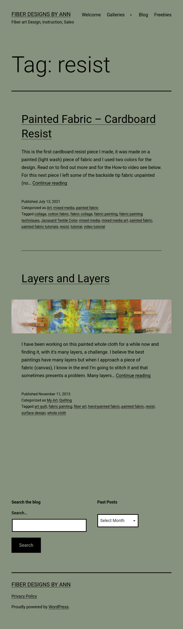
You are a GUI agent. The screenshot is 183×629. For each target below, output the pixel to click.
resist (64, 226)
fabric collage (81, 214)
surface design (34, 413)
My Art (52, 400)
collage (40, 214)
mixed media (63, 208)
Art (49, 208)
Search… (19, 512)
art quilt (40, 406)
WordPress (59, 606)
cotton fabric (58, 214)
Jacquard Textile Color (59, 220)
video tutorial (94, 226)
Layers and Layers (66, 278)
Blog (143, 14)
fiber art (80, 406)
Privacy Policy (24, 596)
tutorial (76, 226)
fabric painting (106, 214)
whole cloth (56, 413)
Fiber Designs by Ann (41, 14)
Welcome (91, 14)
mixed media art (115, 220)
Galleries (115, 14)
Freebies (163, 14)
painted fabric (87, 208)
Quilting (65, 400)
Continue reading (49, 183)
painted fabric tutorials (40, 226)
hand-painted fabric (104, 406)
